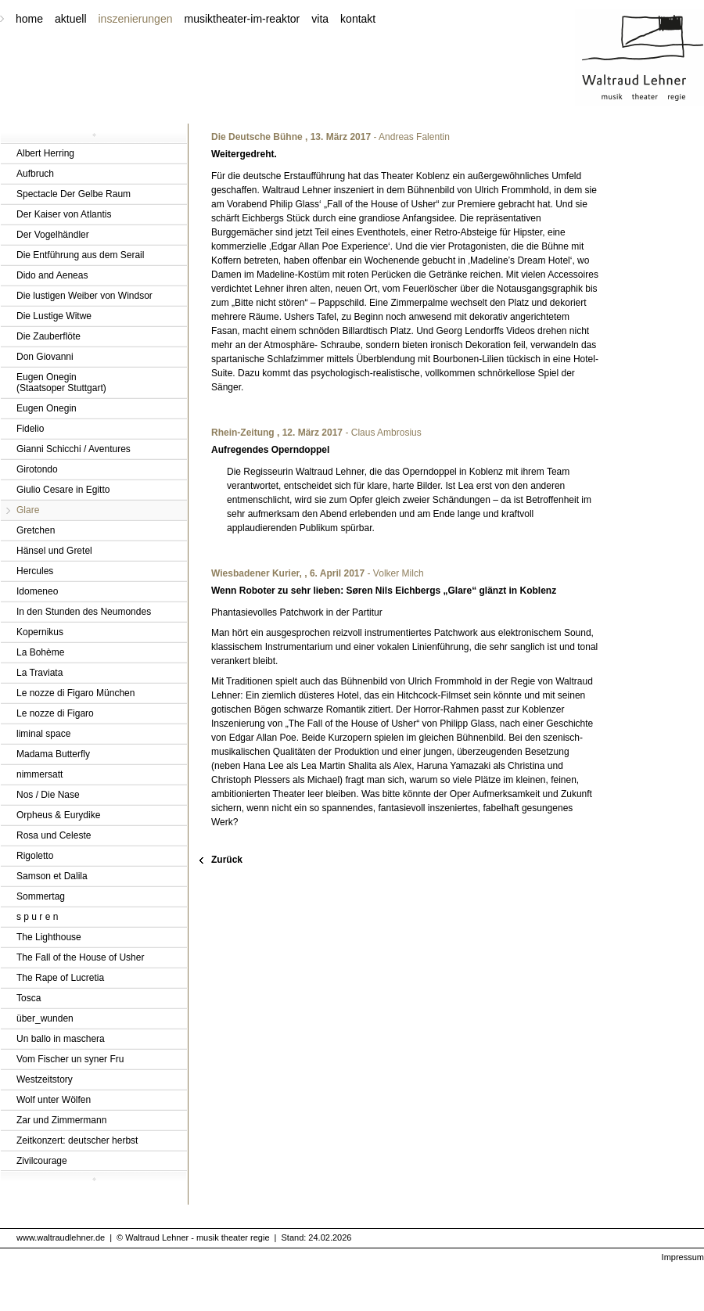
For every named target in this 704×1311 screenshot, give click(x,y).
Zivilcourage (41, 1160)
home (29, 19)
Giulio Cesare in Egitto (63, 489)
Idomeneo (37, 591)
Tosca (28, 998)
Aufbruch (35, 173)
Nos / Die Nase (48, 794)
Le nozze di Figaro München (75, 693)
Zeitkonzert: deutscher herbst (77, 1140)
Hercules (34, 571)
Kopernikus (39, 632)
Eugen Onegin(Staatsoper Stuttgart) (61, 382)
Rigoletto (34, 855)
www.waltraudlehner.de (60, 1237)
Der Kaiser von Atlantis (63, 214)
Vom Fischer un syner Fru (70, 1059)
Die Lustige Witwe (54, 316)
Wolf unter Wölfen (53, 1099)
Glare (27, 510)
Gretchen (35, 530)
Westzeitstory (44, 1079)
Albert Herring (45, 153)
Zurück (226, 859)
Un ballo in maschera (60, 1038)
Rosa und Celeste (53, 835)
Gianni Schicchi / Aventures (73, 449)
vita (320, 19)
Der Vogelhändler (52, 234)
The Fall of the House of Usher (80, 957)
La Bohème (40, 652)
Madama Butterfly (53, 754)
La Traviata (39, 672)
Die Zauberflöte (48, 336)
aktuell (70, 19)
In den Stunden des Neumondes (83, 611)
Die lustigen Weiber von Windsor (84, 295)
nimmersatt (39, 774)
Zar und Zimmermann (61, 1120)
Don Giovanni (45, 356)
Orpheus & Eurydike (58, 815)
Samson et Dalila (52, 876)
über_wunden (45, 1018)
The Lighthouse (48, 937)
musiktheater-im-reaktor (242, 19)
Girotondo (37, 469)
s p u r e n (37, 916)
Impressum (683, 1257)
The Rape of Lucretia (60, 977)
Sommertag (40, 896)
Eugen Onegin (46, 408)
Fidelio (30, 428)
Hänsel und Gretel (54, 550)
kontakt (357, 19)
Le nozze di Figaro (55, 713)
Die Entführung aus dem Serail (80, 255)
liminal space (43, 733)
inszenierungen (136, 19)
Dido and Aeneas (52, 275)
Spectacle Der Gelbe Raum (73, 194)
